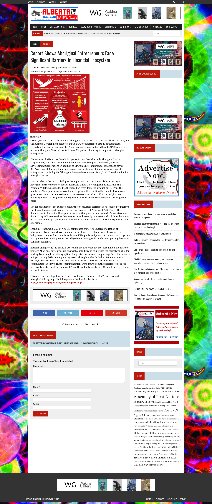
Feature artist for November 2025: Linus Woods (155, 290)
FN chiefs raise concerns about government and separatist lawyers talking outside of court (159, 266)
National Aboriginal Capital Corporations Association (100, 68)
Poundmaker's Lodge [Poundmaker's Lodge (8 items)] (164, 453)
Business (68, 27)
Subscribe (41, 2)
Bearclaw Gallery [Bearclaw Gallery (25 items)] (144, 403)
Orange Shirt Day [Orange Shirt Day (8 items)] (151, 453)
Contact (63, 2)
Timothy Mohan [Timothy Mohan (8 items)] (176, 453)
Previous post (69, 305)
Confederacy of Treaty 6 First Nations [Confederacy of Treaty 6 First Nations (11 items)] (163, 407)
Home (30, 27)
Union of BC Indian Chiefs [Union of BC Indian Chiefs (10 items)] (157, 464)
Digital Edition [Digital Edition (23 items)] (143, 417)
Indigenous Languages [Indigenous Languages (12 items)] (161, 428)
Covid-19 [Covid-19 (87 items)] (172, 412)
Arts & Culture (53, 27)
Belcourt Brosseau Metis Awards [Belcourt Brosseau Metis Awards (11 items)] (167, 404)
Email (32, 376)
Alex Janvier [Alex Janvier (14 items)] (160, 390)
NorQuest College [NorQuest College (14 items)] (169, 445)
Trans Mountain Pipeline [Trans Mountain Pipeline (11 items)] (144, 456)
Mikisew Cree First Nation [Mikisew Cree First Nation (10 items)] (144, 435)
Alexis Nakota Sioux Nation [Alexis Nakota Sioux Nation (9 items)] (144, 390)
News (39, 27)
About (30, 2)
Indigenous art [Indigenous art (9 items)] (146, 428)
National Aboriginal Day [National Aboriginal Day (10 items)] (163, 435)
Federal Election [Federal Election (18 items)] (148, 424)
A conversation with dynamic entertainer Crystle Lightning (159, 284)
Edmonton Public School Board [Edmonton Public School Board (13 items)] (160, 420)
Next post (90, 305)
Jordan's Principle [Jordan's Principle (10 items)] (177, 428)
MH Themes (55, 501)
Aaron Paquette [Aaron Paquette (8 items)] (140, 386)
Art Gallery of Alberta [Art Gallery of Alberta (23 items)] (157, 393)
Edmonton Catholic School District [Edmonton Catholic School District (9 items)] (164, 417)
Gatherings (121, 27)
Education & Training (87, 27)
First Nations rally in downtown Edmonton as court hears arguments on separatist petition (158, 276)
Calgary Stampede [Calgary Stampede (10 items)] (141, 407)
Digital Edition (137, 27)
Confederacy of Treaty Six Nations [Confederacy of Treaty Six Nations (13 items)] (149, 412)
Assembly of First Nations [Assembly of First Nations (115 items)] (158, 398)
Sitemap (183, 501)
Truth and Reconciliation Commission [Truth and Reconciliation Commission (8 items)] (156, 460)
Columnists (106, 27)
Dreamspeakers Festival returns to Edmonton (154, 238)
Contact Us (167, 27)
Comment (34, 347)
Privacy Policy (172, 501)
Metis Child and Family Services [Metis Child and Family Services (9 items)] (146, 432)
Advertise (52, 2)
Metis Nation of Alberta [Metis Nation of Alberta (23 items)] (171, 431)
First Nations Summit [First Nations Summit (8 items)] (164, 424)
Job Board (153, 27)
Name (32, 368)
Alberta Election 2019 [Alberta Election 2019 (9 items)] (153, 386)
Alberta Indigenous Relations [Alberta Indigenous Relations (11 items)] (172, 386)
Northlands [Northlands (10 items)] (164, 449)
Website (33, 385)
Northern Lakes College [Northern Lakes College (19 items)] (147, 449)
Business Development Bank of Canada (55, 68)
